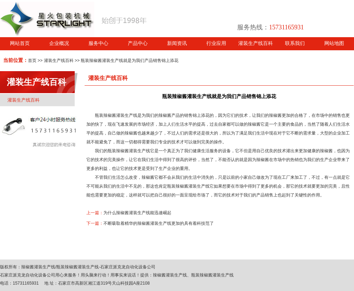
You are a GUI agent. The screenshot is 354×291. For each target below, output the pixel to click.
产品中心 (138, 43)
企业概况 (59, 43)
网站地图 (334, 43)
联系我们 (295, 43)
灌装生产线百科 (255, 43)
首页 (32, 60)
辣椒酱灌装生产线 (38, 266)
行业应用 (216, 43)
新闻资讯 (177, 43)
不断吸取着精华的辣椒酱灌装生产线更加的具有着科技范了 (158, 223)
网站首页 (20, 43)
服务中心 (98, 43)
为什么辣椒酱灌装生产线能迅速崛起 (137, 212)
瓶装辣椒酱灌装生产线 (116, 115)
